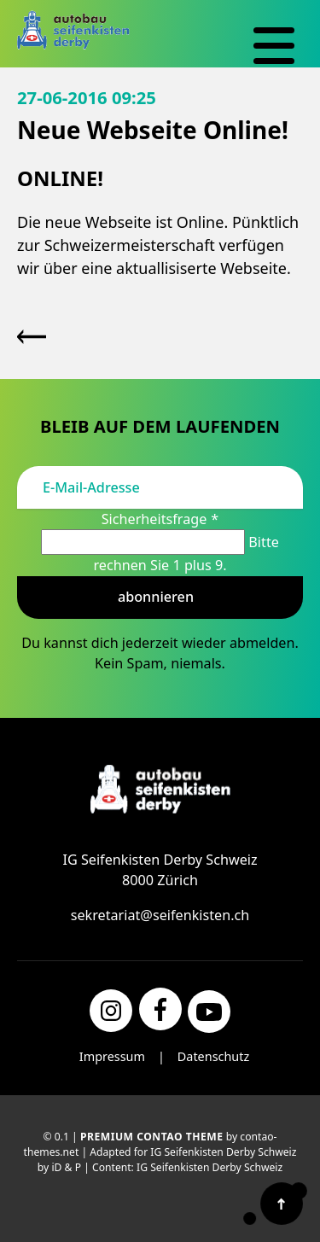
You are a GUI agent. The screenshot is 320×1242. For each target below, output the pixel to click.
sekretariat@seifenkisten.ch (160, 915)
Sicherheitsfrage (160, 519)
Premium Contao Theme (152, 1136)
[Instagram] (111, 1010)
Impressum (112, 1056)
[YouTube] (209, 1011)
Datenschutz (213, 1056)
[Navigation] (273, 46)
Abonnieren (156, 596)
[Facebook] (160, 1009)
